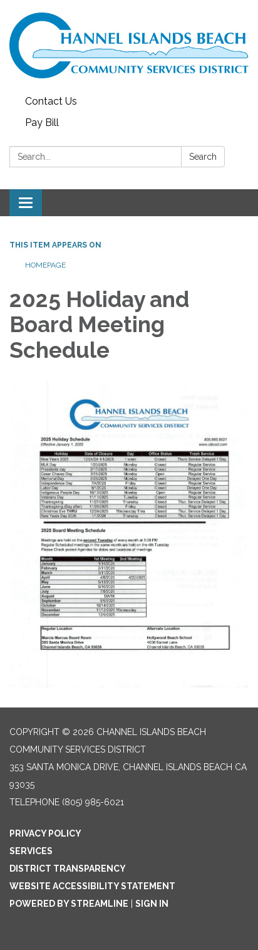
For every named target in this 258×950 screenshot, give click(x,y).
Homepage (45, 265)
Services (31, 851)
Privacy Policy (45, 833)
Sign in (151, 904)
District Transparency (67, 869)
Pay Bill (42, 122)
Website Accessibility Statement (92, 886)
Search (203, 157)
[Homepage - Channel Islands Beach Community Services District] (129, 45)
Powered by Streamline (68, 904)
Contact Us (51, 101)
